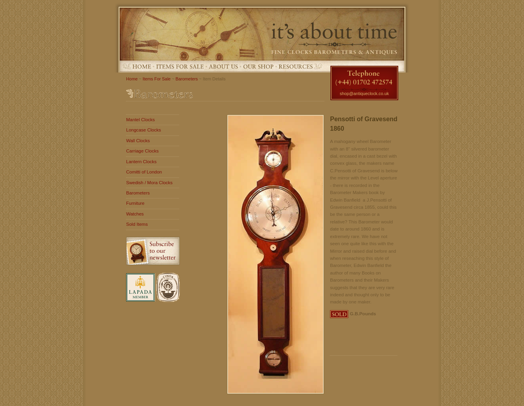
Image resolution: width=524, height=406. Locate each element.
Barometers (187, 78)
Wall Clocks (138, 140)
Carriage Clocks (142, 151)
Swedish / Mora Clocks (149, 182)
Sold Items (137, 224)
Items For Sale (180, 66)
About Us (223, 66)
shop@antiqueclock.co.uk (364, 93)
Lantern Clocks (141, 161)
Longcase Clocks (143, 130)
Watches (135, 214)
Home (142, 66)
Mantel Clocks (140, 119)
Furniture (135, 203)
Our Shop (258, 66)
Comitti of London (144, 172)
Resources (295, 66)
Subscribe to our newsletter (153, 251)
